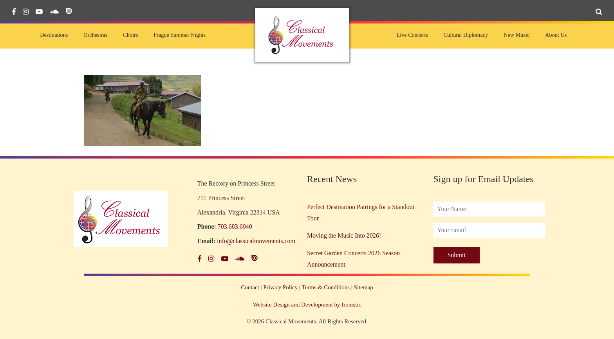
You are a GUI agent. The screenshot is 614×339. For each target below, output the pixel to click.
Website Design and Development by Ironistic (307, 304)
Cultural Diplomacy (466, 35)
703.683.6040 (235, 226)
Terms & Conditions (326, 287)
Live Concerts (412, 35)
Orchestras (95, 35)
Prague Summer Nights (180, 35)
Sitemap (363, 287)
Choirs (130, 35)
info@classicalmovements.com (256, 241)
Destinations (54, 35)
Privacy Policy (280, 287)
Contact (250, 287)
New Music (516, 35)
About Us (556, 35)
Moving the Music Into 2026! (344, 235)
